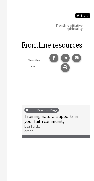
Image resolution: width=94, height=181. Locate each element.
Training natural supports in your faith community (55, 120)
